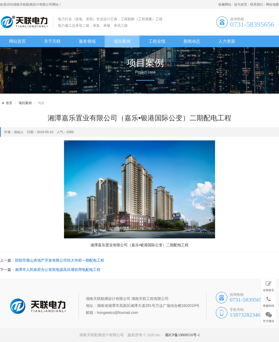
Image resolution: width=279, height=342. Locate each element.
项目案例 (122, 41)
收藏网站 (224, 4)
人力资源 (226, 41)
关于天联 (52, 41)
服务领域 (87, 41)
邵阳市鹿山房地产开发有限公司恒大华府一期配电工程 (59, 260)
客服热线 (268, 301)
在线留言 (268, 285)
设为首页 (240, 4)
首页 (9, 103)
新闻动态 (191, 41)
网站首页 (17, 41)
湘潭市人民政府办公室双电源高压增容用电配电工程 (57, 270)
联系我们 (256, 4)
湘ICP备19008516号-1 (182, 335)
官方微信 (268, 316)
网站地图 (272, 4)
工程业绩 (157, 41)
